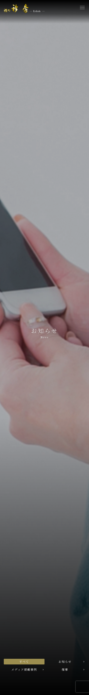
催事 (65, 669)
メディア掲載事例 (24, 669)
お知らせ (65, 661)
